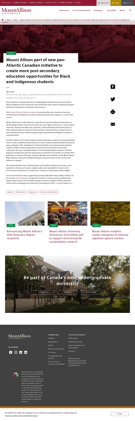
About (122, 10)
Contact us (44, 292)
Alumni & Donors (66, 3)
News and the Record (56, 349)
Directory (105, 3)
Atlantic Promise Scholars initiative (22, 112)
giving (10, 192)
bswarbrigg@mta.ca (64, 183)
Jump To (126, 3)
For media (51, 352)
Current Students (20, 3)
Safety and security (75, 342)
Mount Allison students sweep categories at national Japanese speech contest (110, 235)
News (16, 20)
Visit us (67, 292)
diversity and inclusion (49, 192)
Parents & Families (36, 3)
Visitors (77, 3)
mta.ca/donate (21, 178)
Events (50, 345)
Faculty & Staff (51, 3)
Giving (117, 3)
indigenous (33, 192)
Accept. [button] (119, 414)
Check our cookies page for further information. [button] (21, 416)
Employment (52, 342)
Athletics (51, 338)
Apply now (91, 292)
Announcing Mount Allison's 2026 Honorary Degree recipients (24, 235)
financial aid (20, 192)
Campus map (73, 338)
